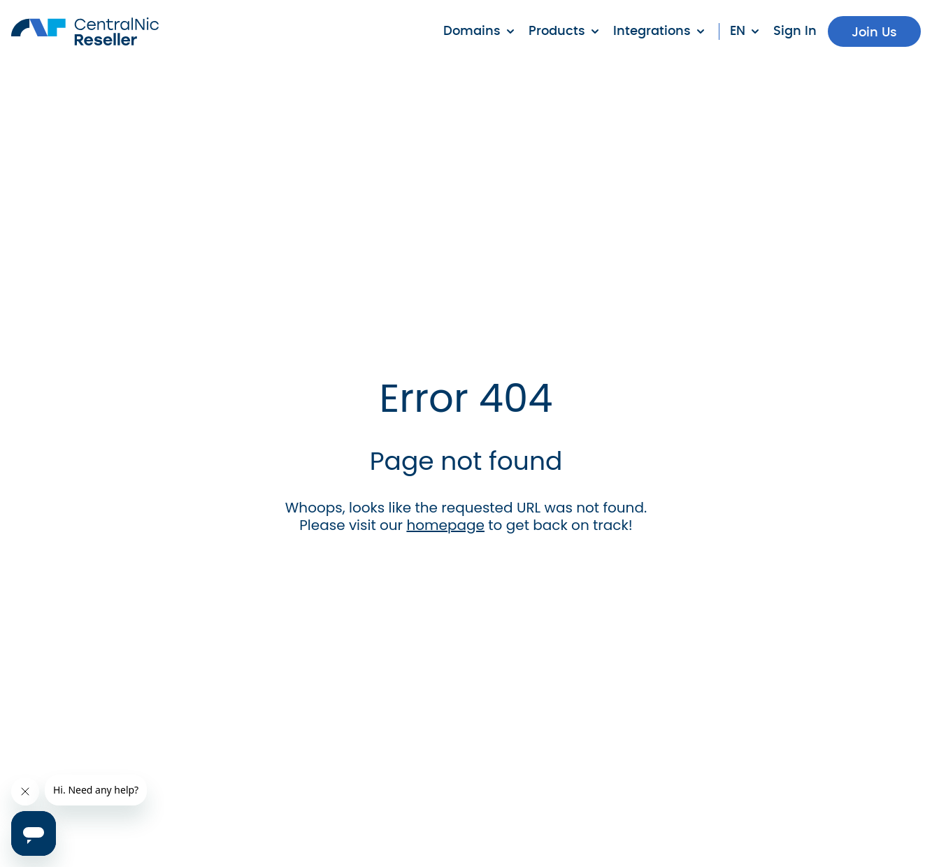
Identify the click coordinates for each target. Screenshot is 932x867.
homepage (445, 525)
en (737, 31)
